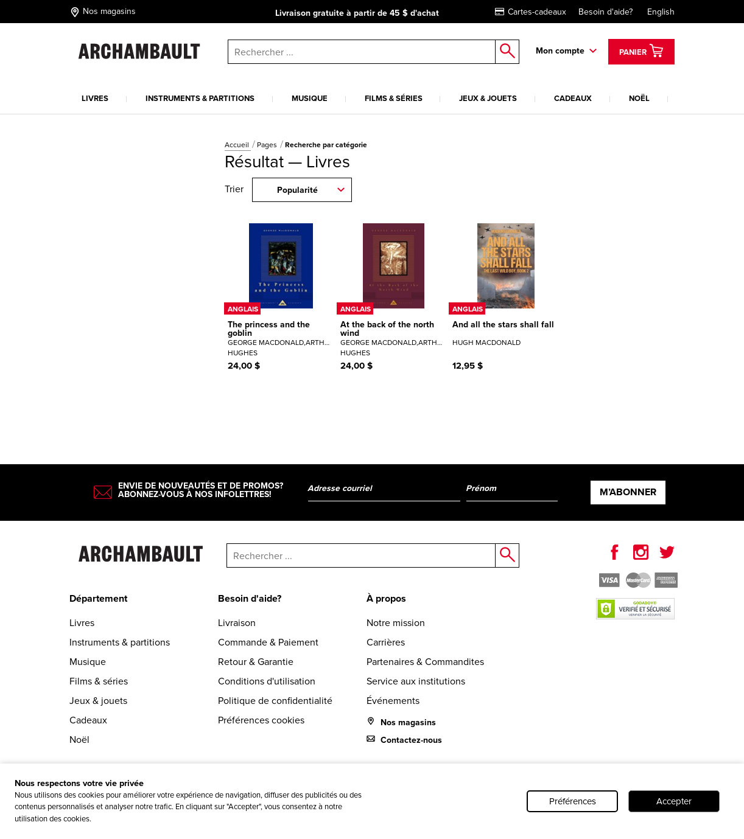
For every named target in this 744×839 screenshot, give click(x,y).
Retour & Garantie (255, 662)
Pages (268, 144)
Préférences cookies (261, 720)
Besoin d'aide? (605, 11)
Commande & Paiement (268, 642)
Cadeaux (573, 98)
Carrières (386, 642)
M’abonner (628, 492)
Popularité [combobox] (297, 190)
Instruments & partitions (200, 98)
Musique (310, 98)
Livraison (237, 623)
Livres (95, 98)
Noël (639, 98)
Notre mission (396, 623)
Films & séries (394, 98)
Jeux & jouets (488, 98)
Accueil (238, 144)
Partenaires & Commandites (425, 662)
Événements (393, 701)
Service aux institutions (416, 681)
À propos (386, 598)
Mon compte (560, 50)
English (661, 11)
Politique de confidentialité (275, 701)
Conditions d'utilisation (266, 681)
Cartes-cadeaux (530, 11)
